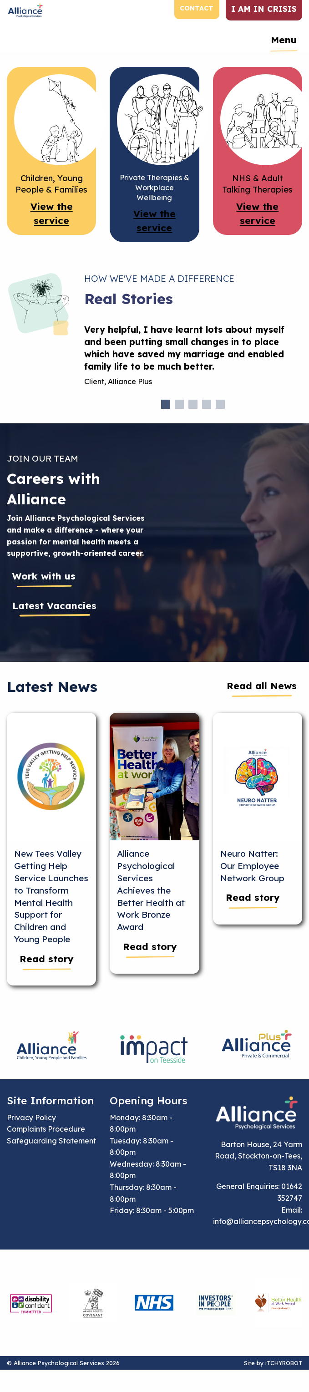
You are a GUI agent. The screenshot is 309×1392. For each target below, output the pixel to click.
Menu (284, 40)
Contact (196, 8)
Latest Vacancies (54, 605)
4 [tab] (206, 404)
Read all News (262, 685)
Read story (47, 959)
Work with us (44, 576)
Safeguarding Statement (51, 1140)
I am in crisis (264, 9)
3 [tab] (193, 404)
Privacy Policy (31, 1117)
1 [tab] (165, 404)
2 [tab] (179, 404)
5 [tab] (220, 404)
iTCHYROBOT (283, 1363)
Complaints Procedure (46, 1128)
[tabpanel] (193, 359)
